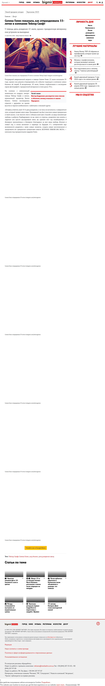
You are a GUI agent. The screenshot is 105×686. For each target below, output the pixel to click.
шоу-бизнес (33, 556)
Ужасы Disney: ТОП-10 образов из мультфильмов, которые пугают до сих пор (86, 53)
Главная (7, 16)
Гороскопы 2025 (33, 12)
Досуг (90, 2)
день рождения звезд (46, 556)
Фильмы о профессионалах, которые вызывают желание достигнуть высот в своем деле (86, 62)
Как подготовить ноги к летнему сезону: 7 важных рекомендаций (86, 71)
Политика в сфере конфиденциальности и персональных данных (28, 653)
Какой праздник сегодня (14, 12)
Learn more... (60, 685)
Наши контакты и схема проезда (16, 649)
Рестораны (70, 2)
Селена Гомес (24, 556)
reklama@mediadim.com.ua (44, 666)
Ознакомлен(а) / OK (73, 685)
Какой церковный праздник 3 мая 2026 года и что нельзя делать (86, 78)
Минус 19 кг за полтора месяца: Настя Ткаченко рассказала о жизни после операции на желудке (33, 583)
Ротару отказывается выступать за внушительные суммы (10, 608)
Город (21, 2)
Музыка (36, 2)
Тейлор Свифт (14, 556)
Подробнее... (46, 682)
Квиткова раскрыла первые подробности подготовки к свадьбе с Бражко (32, 608)
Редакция (8, 645)
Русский (5, 2)
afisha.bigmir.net (51, 637)
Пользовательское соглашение (16, 657)
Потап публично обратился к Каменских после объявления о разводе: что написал (55, 583)
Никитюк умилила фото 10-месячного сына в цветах (11, 581)
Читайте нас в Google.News (35, 548)
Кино (28, 2)
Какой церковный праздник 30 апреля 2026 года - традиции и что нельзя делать (86, 86)
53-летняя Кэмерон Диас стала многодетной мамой (55, 607)
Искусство (81, 2)
